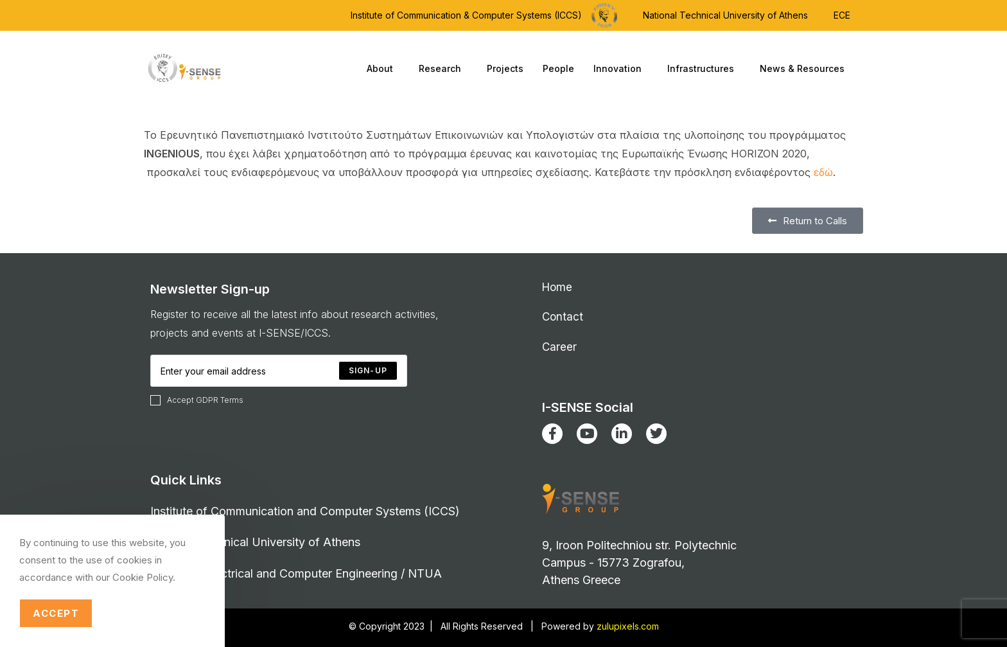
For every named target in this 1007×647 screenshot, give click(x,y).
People (558, 68)
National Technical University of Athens (725, 15)
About (383, 68)
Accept (56, 613)
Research (443, 68)
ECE (842, 15)
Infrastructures (703, 68)
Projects (505, 68)
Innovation (620, 68)
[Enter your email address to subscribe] (278, 371)
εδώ (823, 172)
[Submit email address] (368, 370)
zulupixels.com (628, 626)
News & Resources (805, 68)
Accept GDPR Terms (196, 400)
